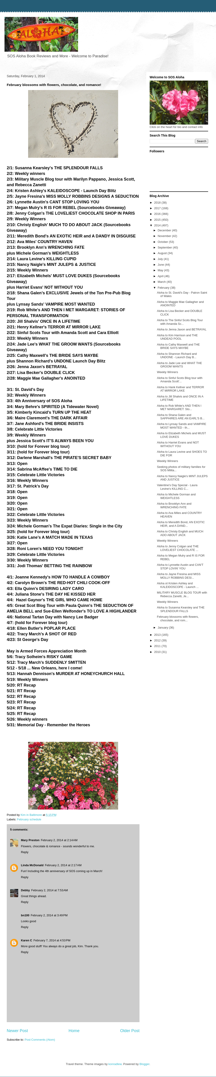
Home (74, 1030)
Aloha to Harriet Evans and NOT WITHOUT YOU (178, 444)
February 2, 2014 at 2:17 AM (63, 865)
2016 (158, 214)
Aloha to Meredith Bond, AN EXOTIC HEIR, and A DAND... (181, 523)
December (165, 230)
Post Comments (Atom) (40, 1039)
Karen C (26, 940)
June (161, 264)
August (163, 253)
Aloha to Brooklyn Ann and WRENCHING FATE (174, 505)
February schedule (29, 819)
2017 (158, 208)
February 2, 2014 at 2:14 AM (59, 840)
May (161, 270)
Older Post (130, 1030)
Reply (24, 852)
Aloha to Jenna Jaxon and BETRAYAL (181, 329)
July (161, 259)
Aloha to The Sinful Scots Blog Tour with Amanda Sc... (180, 321)
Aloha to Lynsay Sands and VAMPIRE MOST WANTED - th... (181, 425)
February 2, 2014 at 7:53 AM (49, 890)
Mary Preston (30, 840)
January (163, 627)
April (161, 276)
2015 (158, 219)
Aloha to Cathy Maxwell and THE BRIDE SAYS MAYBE (178, 346)
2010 (158, 652)
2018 (158, 202)
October (163, 242)
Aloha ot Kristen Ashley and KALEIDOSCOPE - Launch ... (178, 585)
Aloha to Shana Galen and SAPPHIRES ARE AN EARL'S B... (181, 416)
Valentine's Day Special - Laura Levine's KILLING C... (177, 486)
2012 (158, 640)
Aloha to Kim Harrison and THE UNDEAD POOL (177, 337)
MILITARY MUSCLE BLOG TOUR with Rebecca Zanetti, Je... (182, 594)
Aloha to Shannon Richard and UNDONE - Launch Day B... (177, 355)
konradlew (115, 1064)
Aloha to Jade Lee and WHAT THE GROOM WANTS (179, 364)
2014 (158, 225)
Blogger (144, 1064)
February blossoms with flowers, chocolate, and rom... (178, 618)
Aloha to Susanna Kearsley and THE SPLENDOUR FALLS (181, 609)
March (162, 281)
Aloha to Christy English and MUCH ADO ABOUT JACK (180, 533)
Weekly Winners (167, 372)
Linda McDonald (32, 865)
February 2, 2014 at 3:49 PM (49, 915)
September (165, 247)
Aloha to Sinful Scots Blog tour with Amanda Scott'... (179, 379)
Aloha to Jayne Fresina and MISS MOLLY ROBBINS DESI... (178, 575)
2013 (158, 634)
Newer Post (17, 1030)
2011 (158, 646)
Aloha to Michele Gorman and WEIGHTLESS (176, 496)
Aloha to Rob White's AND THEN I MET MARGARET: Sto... (179, 407)
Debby (25, 890)
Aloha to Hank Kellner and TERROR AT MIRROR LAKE (180, 388)
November (165, 236)
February (164, 287)
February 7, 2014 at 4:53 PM (52, 940)
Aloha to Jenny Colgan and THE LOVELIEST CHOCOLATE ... (178, 548)
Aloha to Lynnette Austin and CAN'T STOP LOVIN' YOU (180, 566)
